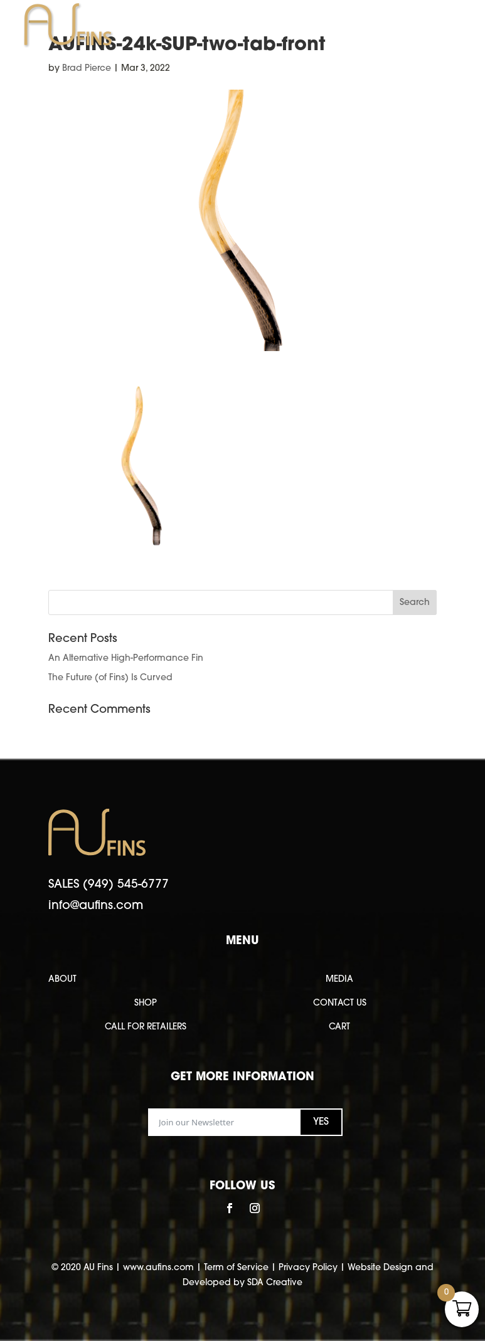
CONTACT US (339, 1003)
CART (339, 1027)
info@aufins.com (95, 906)
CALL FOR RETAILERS (145, 1027)
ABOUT (62, 979)
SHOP (145, 1003)
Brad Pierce (86, 68)
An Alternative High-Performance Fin (125, 658)
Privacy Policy (308, 1268)
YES (321, 1122)
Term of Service (236, 1268)
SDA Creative (274, 1283)
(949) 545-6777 (126, 885)
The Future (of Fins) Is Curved (110, 678)
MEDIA (339, 979)
